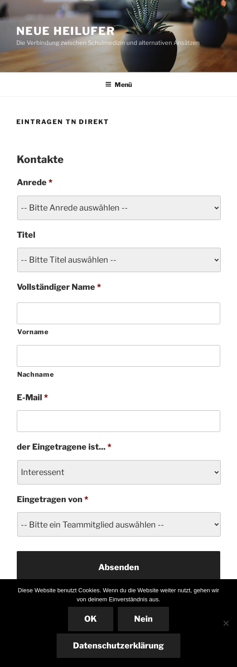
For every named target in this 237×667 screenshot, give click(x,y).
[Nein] (225, 623)
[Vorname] (118, 313)
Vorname (33, 332)
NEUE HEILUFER (66, 31)
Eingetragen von (52, 499)
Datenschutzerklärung (118, 645)
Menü (118, 84)
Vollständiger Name (59, 287)
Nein (143, 619)
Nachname (35, 374)
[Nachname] (118, 356)
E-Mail (32, 397)
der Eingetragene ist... (64, 446)
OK (90, 619)
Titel (26, 235)
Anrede (35, 182)
